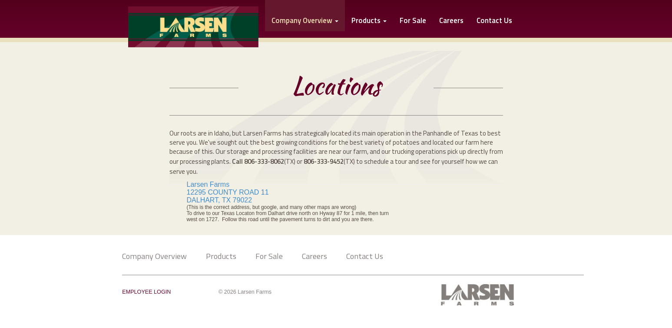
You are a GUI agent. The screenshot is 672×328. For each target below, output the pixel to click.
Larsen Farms (208, 184)
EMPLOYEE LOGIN (146, 292)
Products (369, 21)
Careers (451, 21)
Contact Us (494, 21)
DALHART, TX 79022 (220, 200)
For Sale (413, 21)
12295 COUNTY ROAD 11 (228, 192)
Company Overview (154, 256)
